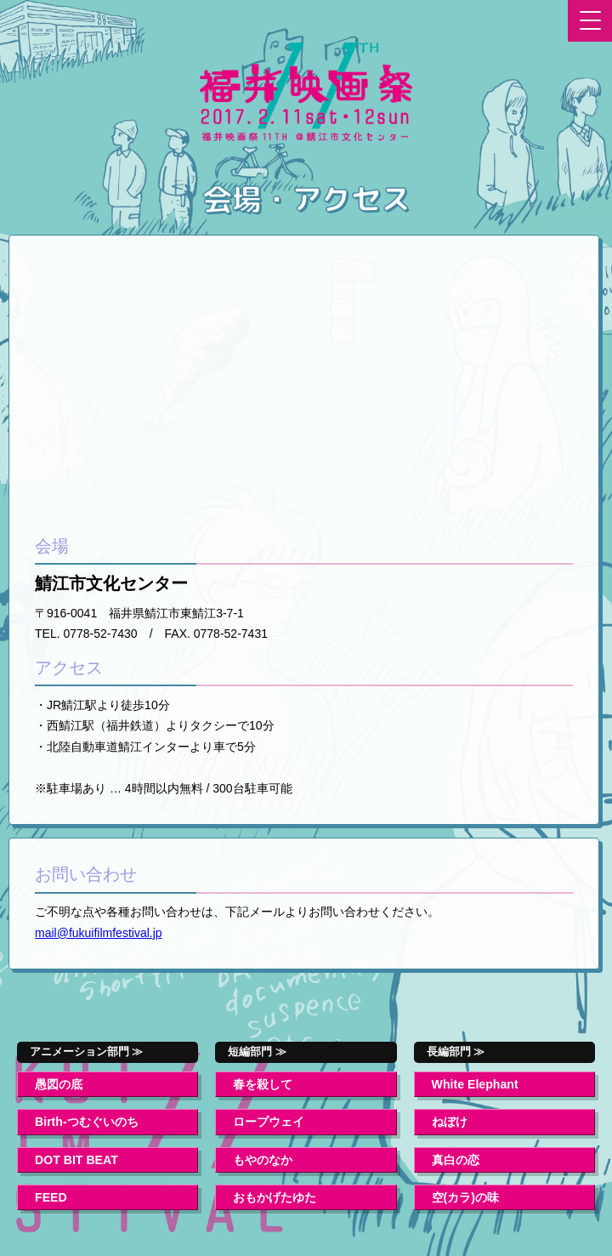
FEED (51, 1197)
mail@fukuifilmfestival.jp (98, 933)
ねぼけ (450, 1121)
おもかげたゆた (274, 1197)
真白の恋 (455, 1160)
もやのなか (262, 1160)
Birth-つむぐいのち (87, 1121)
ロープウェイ (268, 1121)
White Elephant (475, 1084)
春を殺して (262, 1084)
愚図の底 (58, 1084)
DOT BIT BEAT (76, 1160)
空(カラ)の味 (465, 1197)
